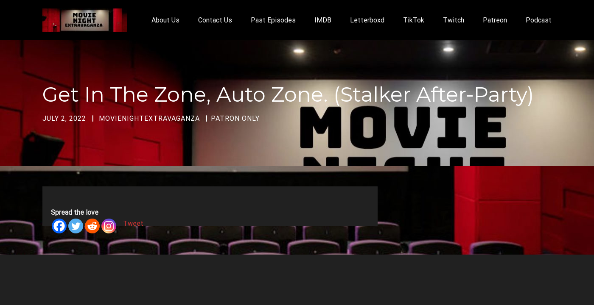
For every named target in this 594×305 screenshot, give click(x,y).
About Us (165, 20)
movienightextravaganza (149, 118)
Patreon (495, 20)
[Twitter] (75, 226)
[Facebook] (59, 226)
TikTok (413, 20)
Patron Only (235, 118)
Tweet (133, 223)
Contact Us (215, 20)
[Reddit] (92, 226)
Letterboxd (367, 20)
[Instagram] (108, 226)
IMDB (322, 20)
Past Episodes (273, 20)
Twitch (453, 20)
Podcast (539, 20)
